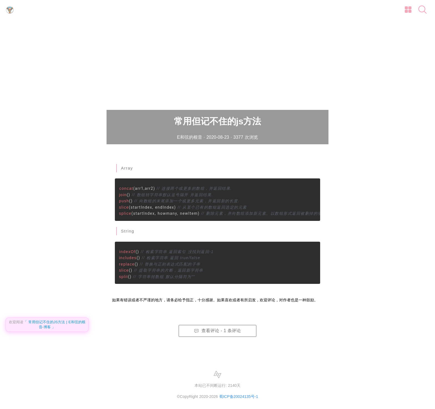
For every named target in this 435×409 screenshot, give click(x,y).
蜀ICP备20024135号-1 (238, 396)
